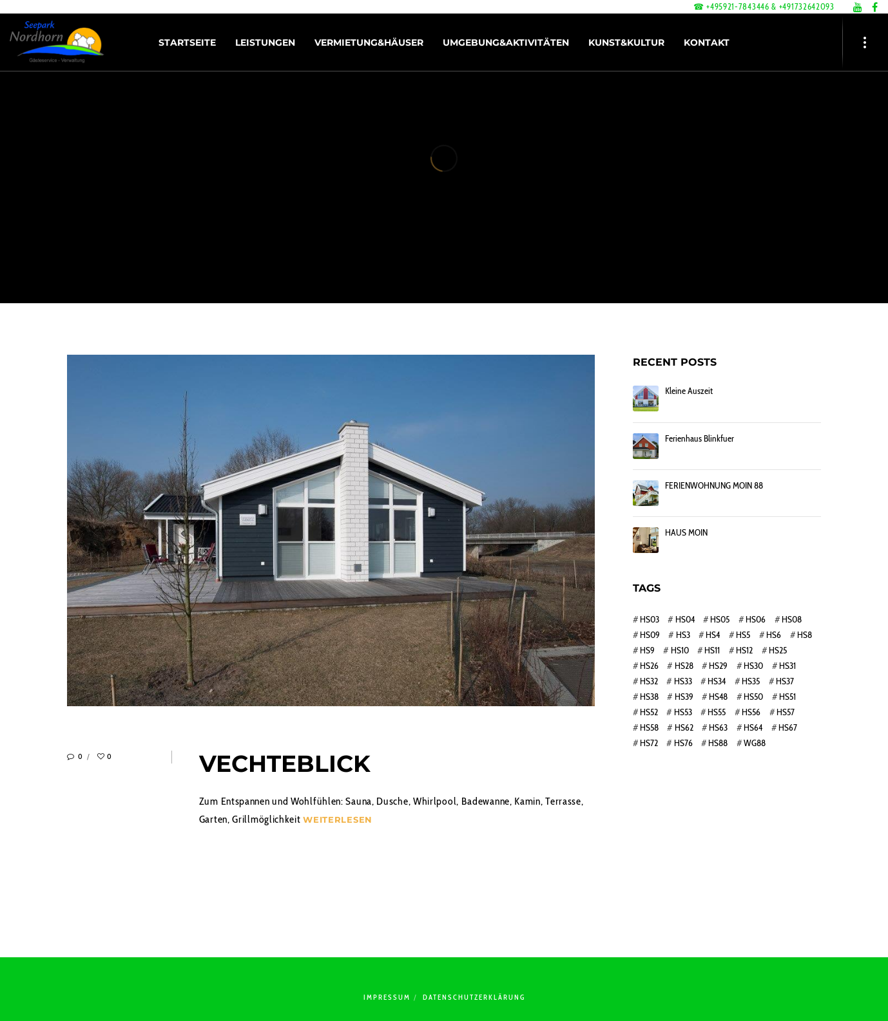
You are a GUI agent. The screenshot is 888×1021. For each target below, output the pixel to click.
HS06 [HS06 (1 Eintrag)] (756, 619)
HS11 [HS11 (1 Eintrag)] (712, 650)
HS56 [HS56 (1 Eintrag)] (751, 712)
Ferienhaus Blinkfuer (699, 438)
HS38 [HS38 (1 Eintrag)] (649, 696)
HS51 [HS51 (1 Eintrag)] (787, 696)
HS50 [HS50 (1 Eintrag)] (753, 696)
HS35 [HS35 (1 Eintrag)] (751, 681)
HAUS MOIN (686, 532)
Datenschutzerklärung (474, 997)
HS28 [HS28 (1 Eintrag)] (684, 665)
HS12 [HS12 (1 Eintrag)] (744, 650)
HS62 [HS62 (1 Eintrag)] (684, 727)
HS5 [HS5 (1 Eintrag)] (743, 635)
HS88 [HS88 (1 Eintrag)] (718, 743)
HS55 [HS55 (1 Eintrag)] (717, 712)
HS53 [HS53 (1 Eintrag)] (683, 712)
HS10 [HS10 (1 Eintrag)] (680, 650)
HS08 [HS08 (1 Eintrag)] (792, 619)
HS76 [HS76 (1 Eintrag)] (683, 743)
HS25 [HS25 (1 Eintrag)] (778, 650)
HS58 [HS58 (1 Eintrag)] (649, 727)
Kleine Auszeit (689, 391)
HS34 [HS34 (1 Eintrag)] (717, 681)
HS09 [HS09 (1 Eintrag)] (650, 635)
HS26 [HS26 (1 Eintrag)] (649, 665)
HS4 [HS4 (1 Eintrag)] (713, 635)
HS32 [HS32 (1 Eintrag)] (649, 681)
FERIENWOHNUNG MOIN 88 (714, 485)
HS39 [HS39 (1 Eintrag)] (684, 696)
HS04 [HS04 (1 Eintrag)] (685, 619)
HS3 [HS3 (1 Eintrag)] (683, 635)
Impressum (386, 997)
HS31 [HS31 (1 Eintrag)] (787, 665)
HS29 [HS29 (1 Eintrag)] (718, 665)
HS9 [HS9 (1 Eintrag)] (647, 650)
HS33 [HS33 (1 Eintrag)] (683, 681)
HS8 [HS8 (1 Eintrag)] (804, 635)
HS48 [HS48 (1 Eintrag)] (718, 696)
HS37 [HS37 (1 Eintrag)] (785, 681)
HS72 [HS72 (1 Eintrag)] (649, 743)
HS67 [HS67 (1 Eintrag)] (787, 727)
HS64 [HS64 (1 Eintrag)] (753, 727)
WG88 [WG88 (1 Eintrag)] (755, 743)
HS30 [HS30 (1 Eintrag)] (753, 665)
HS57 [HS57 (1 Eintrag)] (786, 712)
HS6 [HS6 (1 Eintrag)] (773, 635)
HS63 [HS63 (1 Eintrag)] (718, 727)
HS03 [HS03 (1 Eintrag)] (649, 619)
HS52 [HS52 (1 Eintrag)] (649, 712)
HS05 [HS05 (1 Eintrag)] (719, 619)
